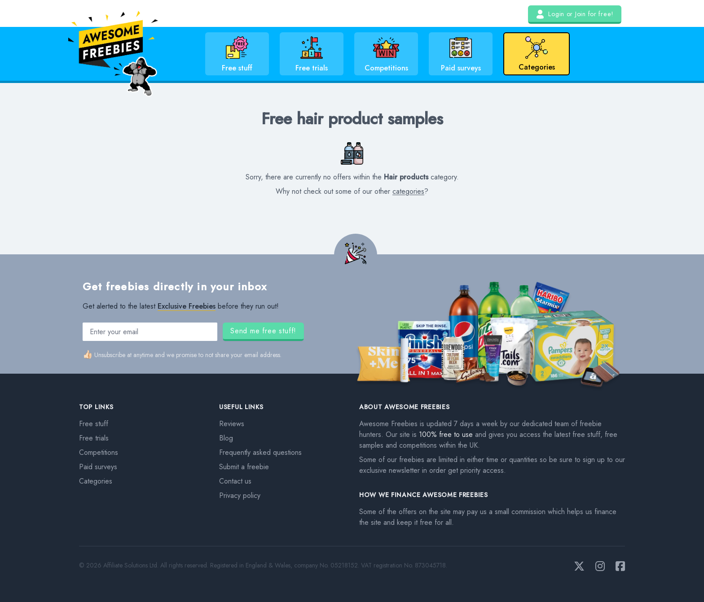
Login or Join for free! (575, 14)
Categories (95, 481)
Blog (226, 438)
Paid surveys (98, 467)
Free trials (94, 438)
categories (408, 191)
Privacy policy (239, 495)
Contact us (235, 481)
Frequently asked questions (260, 452)
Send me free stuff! (263, 331)
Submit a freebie (244, 467)
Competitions (98, 452)
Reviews (231, 424)
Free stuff (93, 424)
